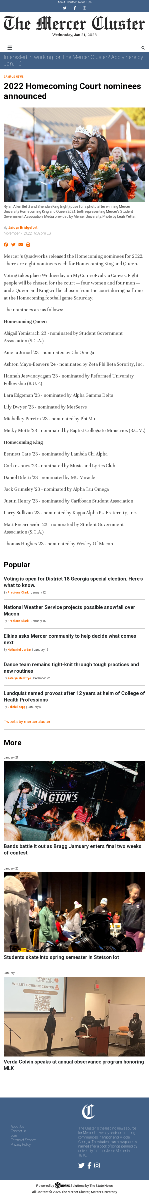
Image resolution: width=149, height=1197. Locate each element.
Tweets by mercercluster (27, 721)
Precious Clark (18, 592)
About (61, 2)
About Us (17, 1126)
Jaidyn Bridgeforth (24, 228)
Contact (71, 2)
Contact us (18, 1131)
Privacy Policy (21, 1144)
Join (14, 1136)
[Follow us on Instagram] (97, 1166)
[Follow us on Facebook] (90, 1166)
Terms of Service (23, 1140)
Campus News (14, 76)
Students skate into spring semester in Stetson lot (61, 957)
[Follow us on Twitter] (81, 1166)
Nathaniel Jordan (20, 650)
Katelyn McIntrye (19, 678)
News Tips (85, 2)
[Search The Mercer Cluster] (143, 48)
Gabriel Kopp (17, 707)
